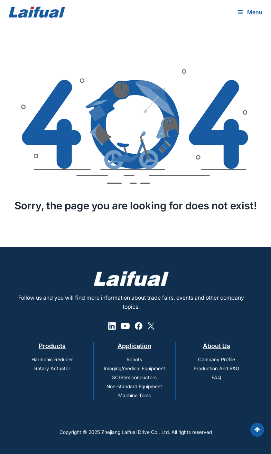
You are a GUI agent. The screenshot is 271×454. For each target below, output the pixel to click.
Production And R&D (216, 368)
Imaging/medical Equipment (134, 368)
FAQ (216, 377)
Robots (134, 359)
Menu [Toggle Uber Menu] (249, 12)
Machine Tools (134, 395)
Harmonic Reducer (52, 359)
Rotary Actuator (52, 368)
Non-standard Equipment (134, 386)
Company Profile (216, 359)
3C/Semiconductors (134, 377)
